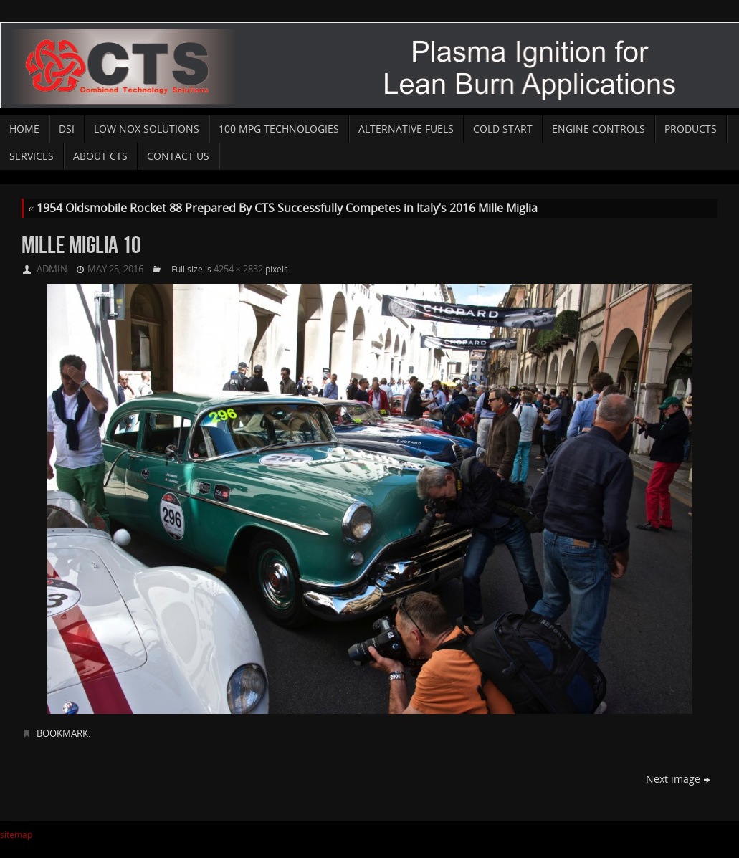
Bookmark (62, 733)
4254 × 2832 (238, 268)
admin (52, 268)
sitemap (16, 835)
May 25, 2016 (115, 268)
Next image (678, 779)
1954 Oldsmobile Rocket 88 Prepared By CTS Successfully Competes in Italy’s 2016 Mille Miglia (283, 208)
